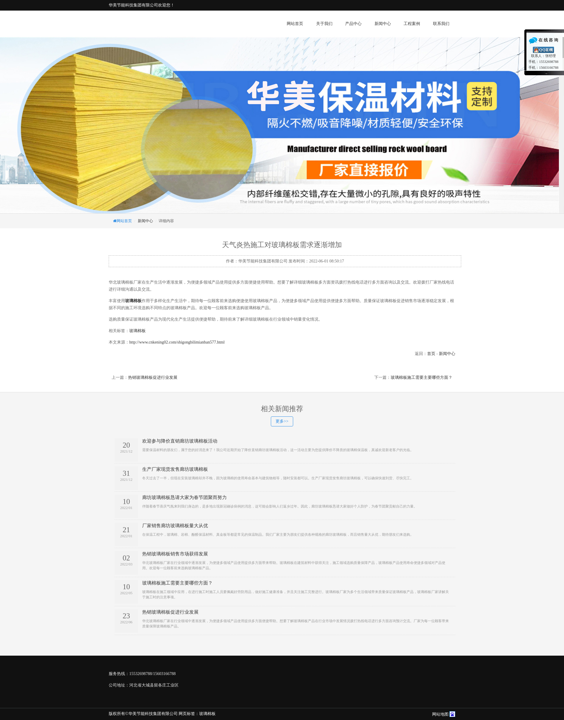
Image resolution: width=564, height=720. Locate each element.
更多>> (282, 421)
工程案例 (412, 23)
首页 (431, 353)
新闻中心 (383, 23)
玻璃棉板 (137, 331)
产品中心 (353, 23)
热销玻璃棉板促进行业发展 (152, 377)
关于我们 (324, 23)
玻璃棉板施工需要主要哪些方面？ (421, 377)
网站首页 (295, 23)
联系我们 (441, 23)
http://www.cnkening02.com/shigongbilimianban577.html (177, 342)
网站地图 (440, 714)
